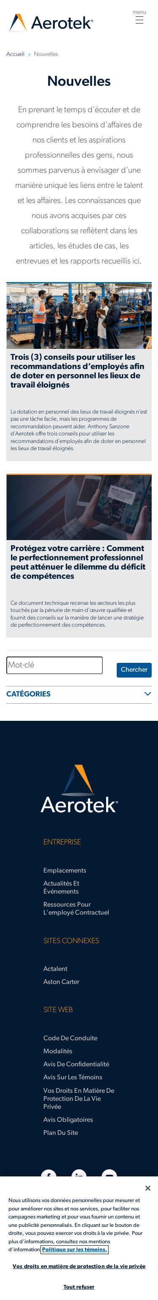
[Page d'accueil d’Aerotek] (79, 789)
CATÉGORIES (28, 695)
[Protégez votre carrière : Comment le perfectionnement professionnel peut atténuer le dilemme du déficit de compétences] (79, 556)
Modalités (57, 1051)
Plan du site (60, 1133)
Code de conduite (70, 1038)
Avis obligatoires (68, 1120)
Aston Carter (61, 982)
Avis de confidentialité (76, 1064)
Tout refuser (79, 1287)
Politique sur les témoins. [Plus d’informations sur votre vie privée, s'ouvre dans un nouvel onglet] (74, 1250)
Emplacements (64, 871)
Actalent (55, 969)
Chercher (134, 670)
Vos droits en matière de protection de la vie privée (78, 1099)
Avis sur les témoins (72, 1077)
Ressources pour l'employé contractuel (76, 909)
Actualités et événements (61, 888)
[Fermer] (148, 1188)
